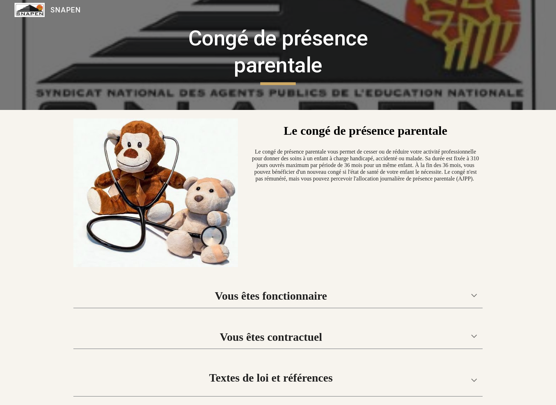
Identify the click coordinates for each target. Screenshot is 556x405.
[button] (474, 296)
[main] (278, 55)
